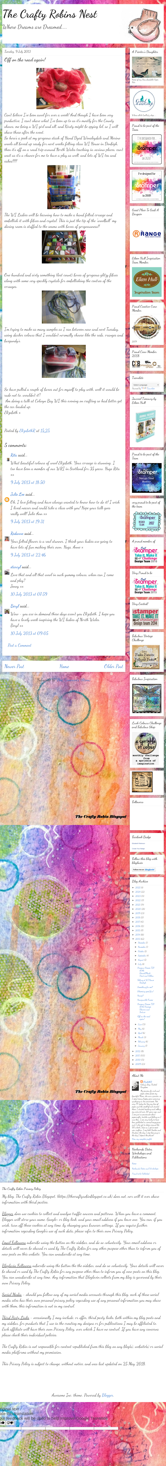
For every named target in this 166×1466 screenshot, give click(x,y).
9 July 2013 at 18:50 (28, 482)
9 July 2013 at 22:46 (28, 554)
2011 (137, 1055)
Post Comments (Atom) (73, 679)
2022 (138, 900)
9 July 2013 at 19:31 (27, 521)
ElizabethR (147, 1081)
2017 (137, 921)
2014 (138, 934)
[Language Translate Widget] (145, 385)
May (140, 1028)
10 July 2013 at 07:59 (29, 594)
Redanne (17, 533)
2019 (138, 913)
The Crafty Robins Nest (49, 13)
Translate (148, 388)
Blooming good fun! (145, 991)
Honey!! (140, 995)
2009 (138, 1064)
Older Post (113, 666)
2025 (138, 887)
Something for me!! (145, 987)
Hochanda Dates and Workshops (145, 1168)
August (141, 959)
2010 (138, 1059)
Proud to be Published (140, 1173)
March (141, 1037)
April (140, 1033)
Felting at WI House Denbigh (145, 981)
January (141, 1045)
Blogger (107, 1395)
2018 (138, 917)
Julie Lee (17, 494)
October (141, 951)
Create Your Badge (138, 848)
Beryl (15, 605)
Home (64, 666)
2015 (138, 930)
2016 (138, 926)
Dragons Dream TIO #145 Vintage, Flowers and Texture (145, 1008)
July (140, 964)
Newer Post (14, 666)
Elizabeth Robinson (138, 843)
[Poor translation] (10, 1423)
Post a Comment (19, 645)
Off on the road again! (143, 1017)
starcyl (16, 566)
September (142, 955)
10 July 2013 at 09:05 (29, 633)
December (142, 942)
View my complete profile (142, 1139)
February (142, 1041)
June (140, 1024)
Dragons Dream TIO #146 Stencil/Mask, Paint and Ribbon (145, 971)
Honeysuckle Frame (145, 1000)
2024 (138, 891)
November (142, 947)
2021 (138, 904)
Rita (14, 455)
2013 (138, 939)
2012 (138, 1051)
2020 (138, 909)
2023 (138, 896)
